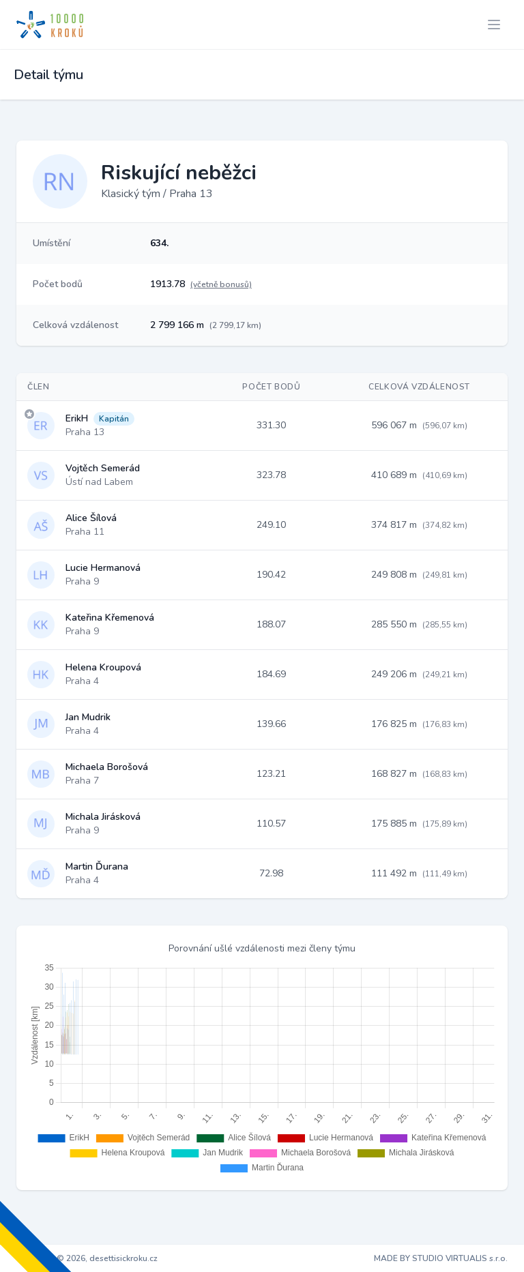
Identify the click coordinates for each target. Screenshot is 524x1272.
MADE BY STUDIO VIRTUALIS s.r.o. (441, 1258)
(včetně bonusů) (221, 284)
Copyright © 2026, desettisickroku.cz (87, 1258)
